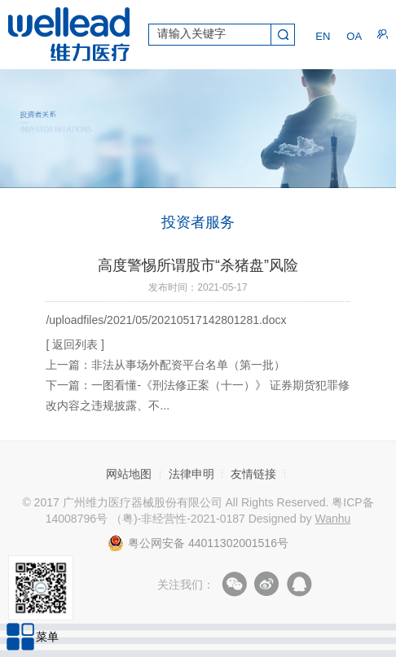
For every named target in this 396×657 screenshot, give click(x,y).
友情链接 (253, 473)
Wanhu (332, 518)
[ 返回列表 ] (75, 344)
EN (320, 35)
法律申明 (191, 473)
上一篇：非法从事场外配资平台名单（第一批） (165, 364)
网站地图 (129, 473)
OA (351, 35)
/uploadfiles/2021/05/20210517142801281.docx (166, 319)
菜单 (47, 636)
